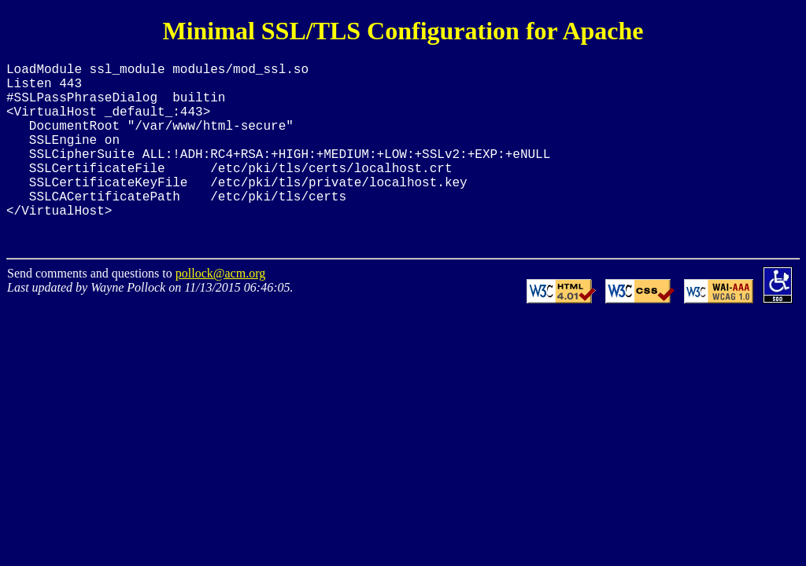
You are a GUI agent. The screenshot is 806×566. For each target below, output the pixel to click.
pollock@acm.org (220, 307)
